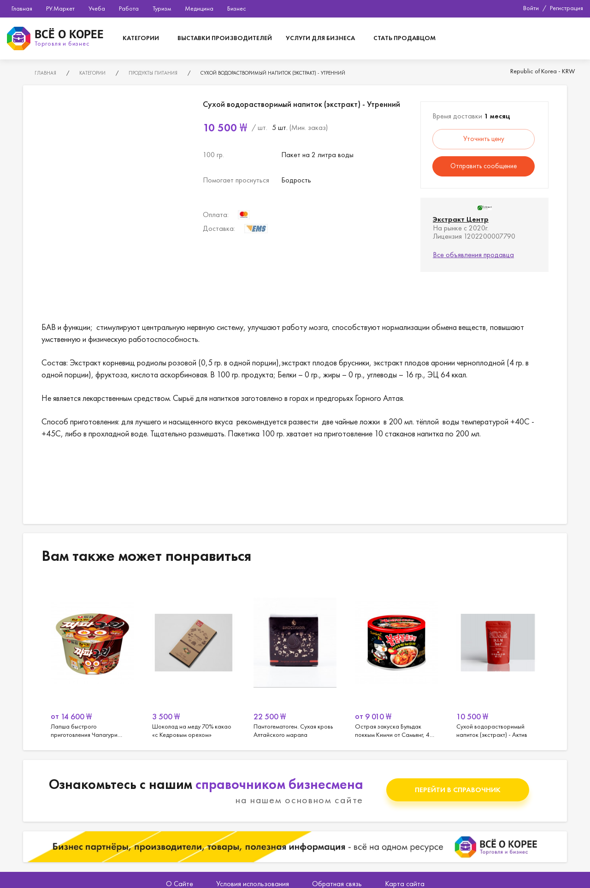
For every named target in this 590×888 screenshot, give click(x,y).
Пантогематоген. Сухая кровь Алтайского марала (295, 659)
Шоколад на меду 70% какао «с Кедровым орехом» (193, 659)
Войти (531, 8)
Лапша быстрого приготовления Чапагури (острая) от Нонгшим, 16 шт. (92, 659)
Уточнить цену (483, 138)
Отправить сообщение (483, 166)
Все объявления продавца (473, 254)
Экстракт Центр (461, 219)
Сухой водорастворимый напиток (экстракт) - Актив (497, 659)
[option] (92, 659)
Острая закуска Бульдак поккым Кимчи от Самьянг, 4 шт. (396, 659)
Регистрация (566, 8)
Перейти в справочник (458, 789)
